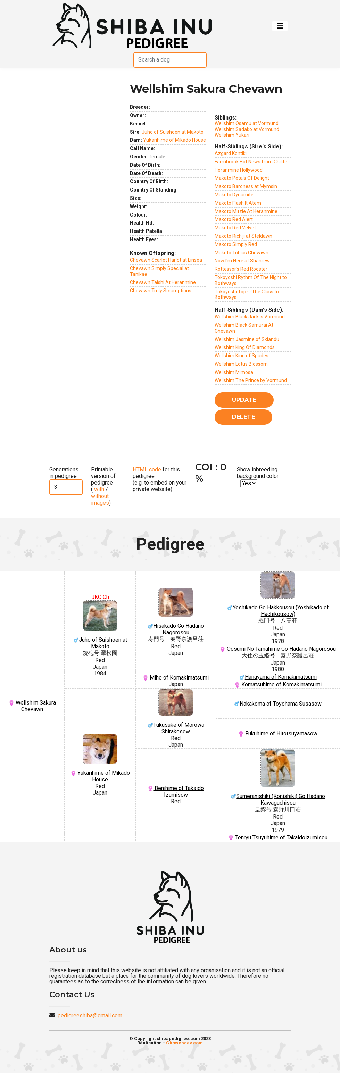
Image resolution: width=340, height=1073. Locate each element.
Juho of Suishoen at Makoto (173, 132)
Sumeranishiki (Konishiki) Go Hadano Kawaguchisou (277, 777)
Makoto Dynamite (234, 194)
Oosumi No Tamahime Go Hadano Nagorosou (278, 648)
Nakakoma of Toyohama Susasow (278, 703)
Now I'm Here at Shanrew (242, 260)
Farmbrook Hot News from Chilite (251, 161)
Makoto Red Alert (234, 219)
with (98, 489)
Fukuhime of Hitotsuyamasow (277, 733)
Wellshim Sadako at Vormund (247, 129)
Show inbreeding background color (258, 472)
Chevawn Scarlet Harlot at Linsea (166, 260)
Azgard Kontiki (231, 153)
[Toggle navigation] (280, 26)
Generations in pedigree (63, 472)
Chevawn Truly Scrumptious (160, 290)
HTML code (147, 469)
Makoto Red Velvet (235, 227)
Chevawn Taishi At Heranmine (163, 282)
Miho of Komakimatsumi (176, 677)
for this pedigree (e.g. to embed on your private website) (159, 479)
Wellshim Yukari (232, 135)
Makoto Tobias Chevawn (241, 252)
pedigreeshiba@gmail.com (90, 1015)
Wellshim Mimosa (234, 372)
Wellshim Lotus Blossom (241, 364)
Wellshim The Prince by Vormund (251, 380)
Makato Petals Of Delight (242, 178)
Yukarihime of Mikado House (174, 140)
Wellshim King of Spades (241, 355)
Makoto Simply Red (236, 244)
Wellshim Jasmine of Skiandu (247, 339)
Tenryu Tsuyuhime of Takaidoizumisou (277, 837)
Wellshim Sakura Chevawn (32, 706)
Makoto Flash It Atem (238, 203)
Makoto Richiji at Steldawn (243, 236)
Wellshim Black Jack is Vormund (250, 316)
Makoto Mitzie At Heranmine (246, 211)
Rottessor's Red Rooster (241, 269)
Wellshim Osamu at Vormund (247, 123)
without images (100, 499)
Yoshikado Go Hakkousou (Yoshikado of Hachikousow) (277, 594)
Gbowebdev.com (184, 1043)
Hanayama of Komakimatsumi (278, 677)
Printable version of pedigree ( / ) (103, 486)
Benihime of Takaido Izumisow (176, 791)
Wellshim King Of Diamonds (245, 347)
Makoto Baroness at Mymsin (246, 186)
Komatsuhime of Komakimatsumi (278, 684)
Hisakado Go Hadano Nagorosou (175, 612)
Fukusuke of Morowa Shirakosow (175, 711)
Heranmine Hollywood (239, 170)
